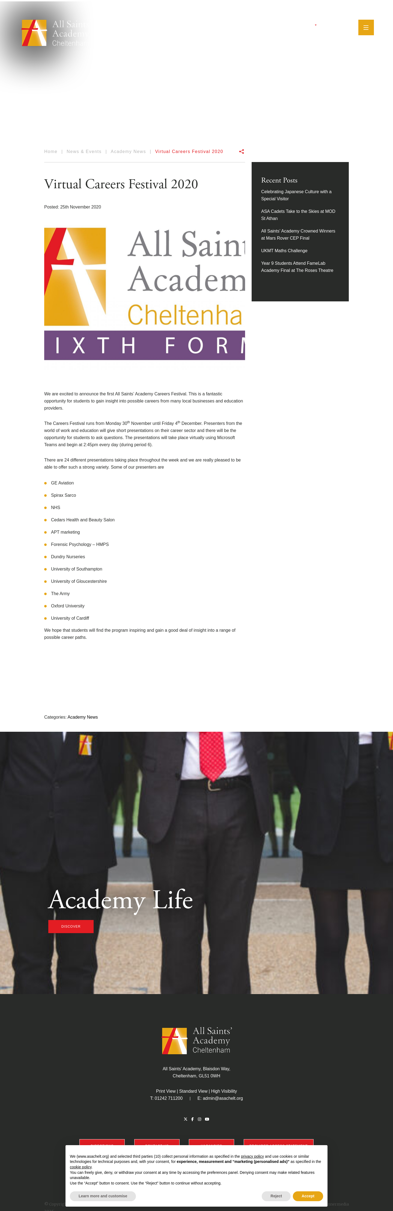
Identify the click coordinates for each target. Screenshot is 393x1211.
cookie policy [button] (80, 1167)
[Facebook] (321, 26)
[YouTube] (335, 26)
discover (71, 926)
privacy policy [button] (252, 1156)
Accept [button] (308, 1196)
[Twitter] (315, 26)
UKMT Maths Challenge (284, 250)
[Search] (344, 26)
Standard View (193, 1091)
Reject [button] (276, 1196)
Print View (166, 1091)
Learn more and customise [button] (103, 1196)
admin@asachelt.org (223, 1098)
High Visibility (224, 1091)
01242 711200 (169, 1098)
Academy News (82, 717)
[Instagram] (328, 26)
